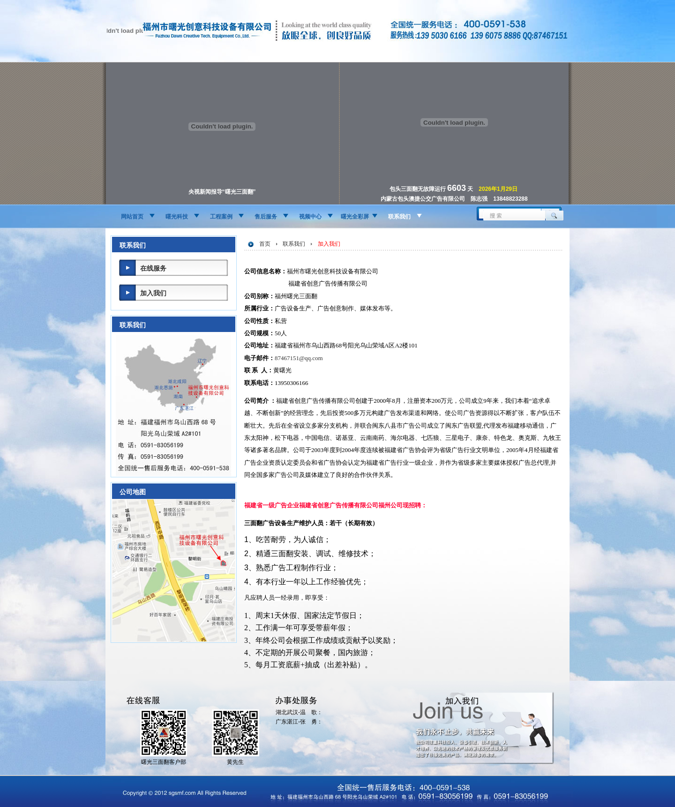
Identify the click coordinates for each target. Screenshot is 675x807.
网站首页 (132, 216)
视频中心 (310, 216)
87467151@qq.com (299, 358)
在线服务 (153, 268)
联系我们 (399, 216)
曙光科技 (176, 216)
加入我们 (153, 293)
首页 (264, 244)
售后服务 (266, 216)
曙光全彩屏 (355, 216)
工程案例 (221, 216)
